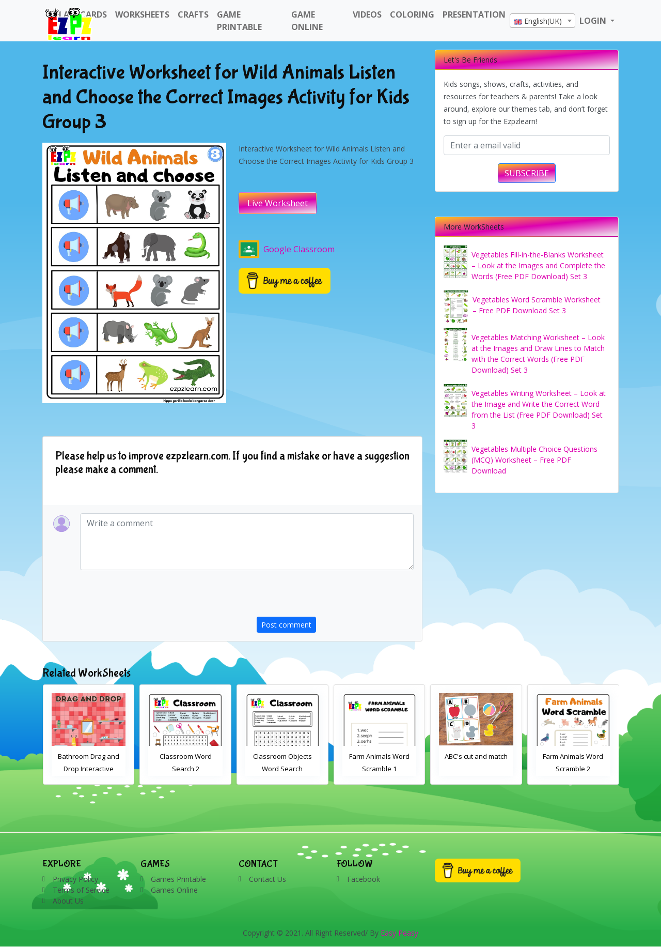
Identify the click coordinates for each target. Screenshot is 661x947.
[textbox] (542, 21)
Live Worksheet (277, 203)
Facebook (363, 879)
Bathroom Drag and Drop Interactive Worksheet (88, 769)
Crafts (193, 14)
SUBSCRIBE (527, 173)
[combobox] (542, 20)
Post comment (286, 625)
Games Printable (178, 879)
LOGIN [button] (593, 20)
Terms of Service (81, 890)
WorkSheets (142, 14)
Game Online (307, 21)
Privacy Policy (75, 879)
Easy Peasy (399, 933)
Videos (367, 14)
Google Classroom (287, 249)
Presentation (474, 14)
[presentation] (335, 596)
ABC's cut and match (476, 756)
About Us (68, 901)
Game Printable (239, 21)
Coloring (412, 14)
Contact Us (267, 879)
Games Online (174, 890)
